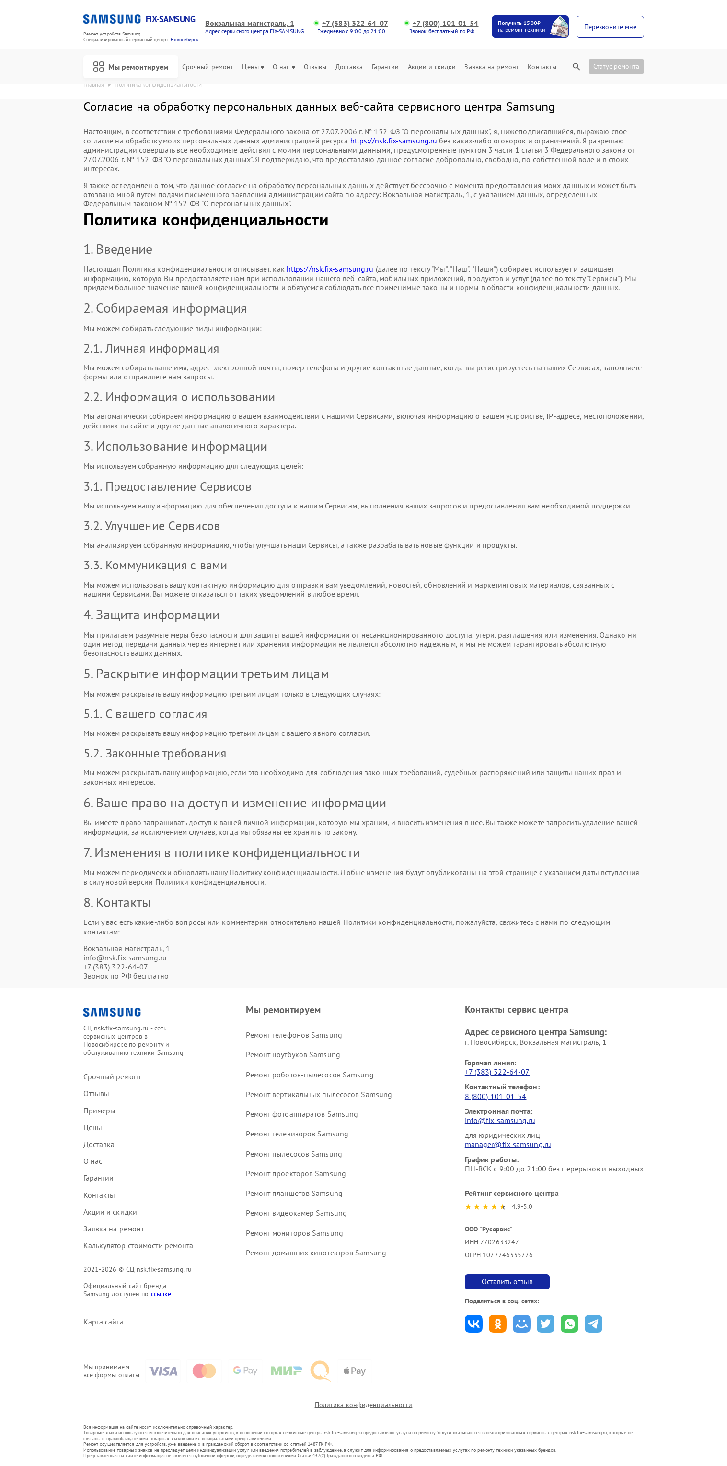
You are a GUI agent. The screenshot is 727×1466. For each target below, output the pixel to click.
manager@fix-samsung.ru (508, 1144)
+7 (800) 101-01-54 (446, 23)
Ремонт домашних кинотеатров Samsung (316, 1252)
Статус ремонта (616, 66)
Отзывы (315, 67)
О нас (284, 67)
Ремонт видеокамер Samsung (296, 1213)
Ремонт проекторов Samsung (296, 1173)
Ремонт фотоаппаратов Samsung (302, 1114)
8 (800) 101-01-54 (496, 1096)
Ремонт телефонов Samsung (294, 1035)
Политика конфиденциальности (364, 1404)
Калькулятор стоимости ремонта (138, 1245)
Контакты (542, 67)
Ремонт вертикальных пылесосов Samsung (319, 1094)
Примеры (99, 1110)
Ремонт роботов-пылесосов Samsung (309, 1074)
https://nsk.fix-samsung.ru (394, 140)
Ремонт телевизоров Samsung (297, 1133)
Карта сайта (103, 1321)
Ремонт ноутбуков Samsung (293, 1054)
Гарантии (385, 67)
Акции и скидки (432, 67)
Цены (253, 67)
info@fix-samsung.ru (500, 1120)
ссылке (161, 1293)
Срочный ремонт (207, 67)
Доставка (349, 67)
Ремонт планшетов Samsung (294, 1193)
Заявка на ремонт (491, 67)
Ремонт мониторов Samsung (294, 1233)
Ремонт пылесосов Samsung (294, 1154)
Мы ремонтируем (131, 66)
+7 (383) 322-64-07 (355, 23)
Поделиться (474, 1324)
